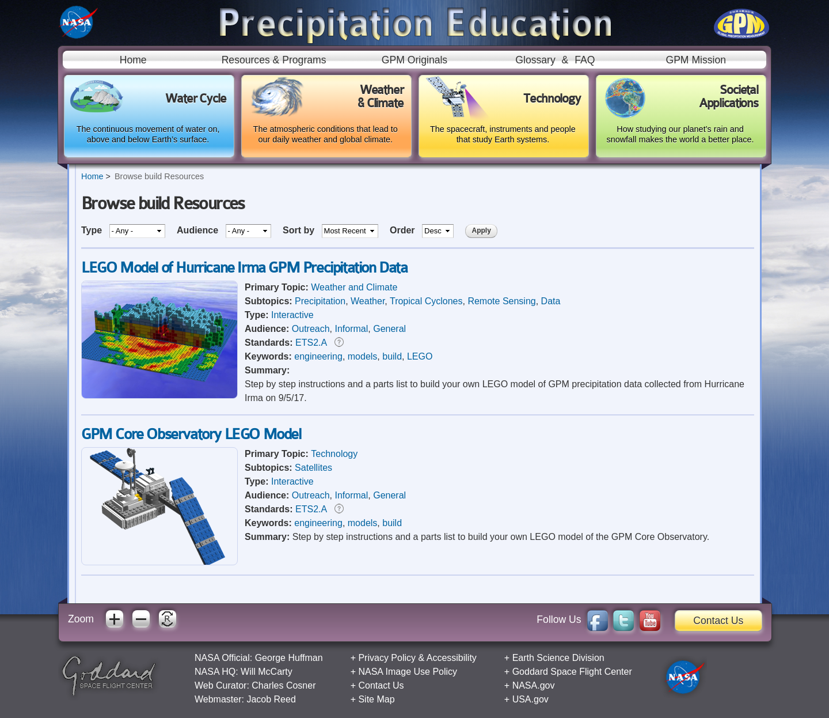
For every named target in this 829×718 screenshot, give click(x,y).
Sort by (300, 230)
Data (551, 301)
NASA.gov (533, 685)
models (363, 356)
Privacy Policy (387, 658)
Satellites (313, 468)
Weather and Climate (354, 287)
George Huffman (289, 658)
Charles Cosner (283, 685)
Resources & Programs (274, 60)
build (392, 356)
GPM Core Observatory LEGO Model (191, 434)
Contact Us (718, 620)
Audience (198, 230)
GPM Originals (414, 60)
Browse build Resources (159, 176)
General (389, 329)
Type (93, 230)
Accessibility (452, 658)
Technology (334, 454)
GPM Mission (696, 60)
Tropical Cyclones (426, 301)
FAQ (585, 60)
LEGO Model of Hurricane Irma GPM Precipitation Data (244, 267)
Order (403, 230)
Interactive (292, 315)
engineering (318, 356)
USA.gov (530, 699)
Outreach (311, 329)
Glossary (535, 60)
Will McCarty (266, 672)
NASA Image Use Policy (407, 672)
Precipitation (320, 301)
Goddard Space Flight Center (572, 672)
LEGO (419, 356)
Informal (351, 329)
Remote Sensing (501, 301)
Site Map (376, 699)
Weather (368, 301)
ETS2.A (310, 342)
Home (133, 60)
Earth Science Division (558, 658)
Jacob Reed (270, 699)
